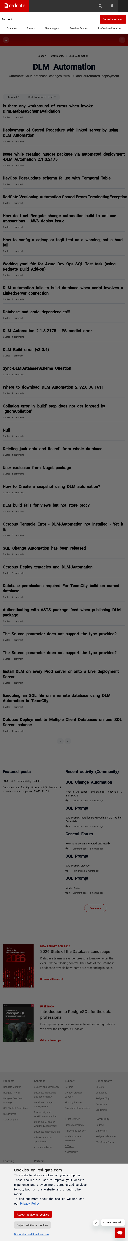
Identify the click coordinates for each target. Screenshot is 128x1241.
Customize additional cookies (31, 1234)
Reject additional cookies (32, 1225)
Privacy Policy (30, 1203)
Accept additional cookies (33, 1214)
